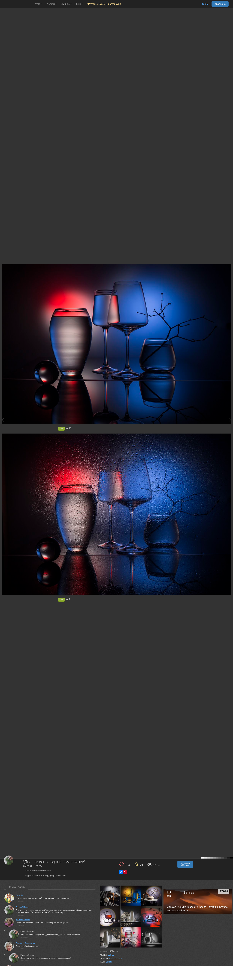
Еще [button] (79, 4)
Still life (109, 962)
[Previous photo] (3, 419)
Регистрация (220, 4)
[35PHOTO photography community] (17, 4)
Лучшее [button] (66, 4)
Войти (205, 4)
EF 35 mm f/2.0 (115, 958)
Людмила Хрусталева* (26, 943)
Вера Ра (19, 895)
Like (61, 429)
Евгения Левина (23, 919)
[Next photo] (230, 419)
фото (113, 951)
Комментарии (17, 887)
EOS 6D (110, 955)
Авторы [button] (52, 4)
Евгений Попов (32, 866)
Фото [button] (38, 4)
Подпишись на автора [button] (185, 864)
